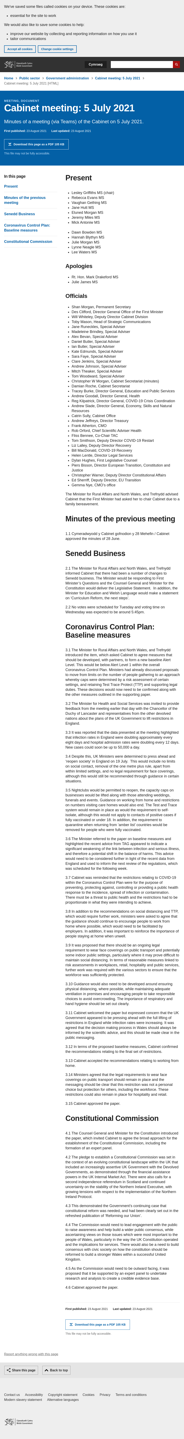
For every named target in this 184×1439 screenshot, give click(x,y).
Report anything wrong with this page (31, 1354)
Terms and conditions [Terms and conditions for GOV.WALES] (131, 1395)
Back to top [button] (59, 1370)
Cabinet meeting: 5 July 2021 (117, 78)
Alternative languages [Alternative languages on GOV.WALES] (63, 1399)
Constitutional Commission (28, 242)
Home (8, 78)
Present (11, 186)
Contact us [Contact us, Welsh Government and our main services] (12, 1395)
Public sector (29, 78)
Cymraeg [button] (96, 64)
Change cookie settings (57, 49)
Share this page (23, 1370)
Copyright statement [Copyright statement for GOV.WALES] (63, 1395)
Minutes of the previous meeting (25, 200)
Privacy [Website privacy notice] (105, 1395)
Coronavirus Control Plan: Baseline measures (27, 227)
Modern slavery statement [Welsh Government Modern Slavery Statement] (23, 1399)
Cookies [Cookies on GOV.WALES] (89, 1395)
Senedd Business (19, 214)
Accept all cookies (19, 49)
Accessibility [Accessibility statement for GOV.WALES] (34, 1395)
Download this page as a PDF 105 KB (39, 145)
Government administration (67, 78)
